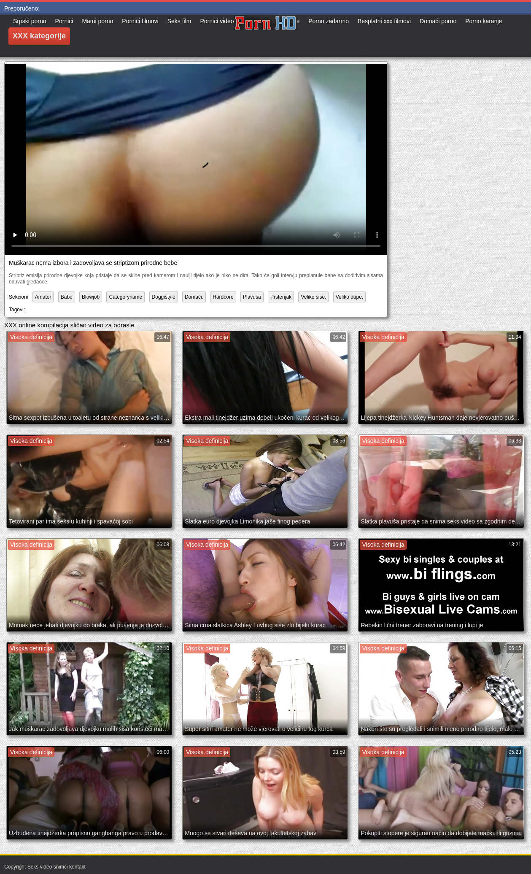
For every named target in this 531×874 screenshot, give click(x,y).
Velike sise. (313, 297)
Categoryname (125, 297)
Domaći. (194, 297)
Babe (67, 297)
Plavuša (252, 297)
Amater (43, 297)
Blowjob (91, 297)
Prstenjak (280, 297)
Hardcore (223, 297)
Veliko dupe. (349, 297)
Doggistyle (163, 297)
